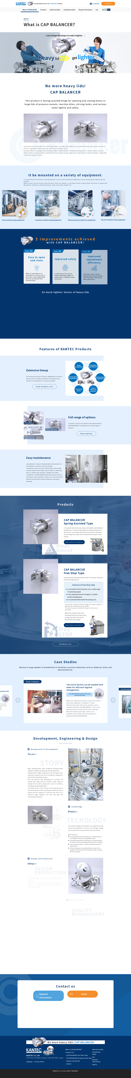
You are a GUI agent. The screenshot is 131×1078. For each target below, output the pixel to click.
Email (78, 994)
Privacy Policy (39, 1062)
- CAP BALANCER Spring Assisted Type (79, 1058)
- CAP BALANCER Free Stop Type (77, 1055)
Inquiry (108, 3)
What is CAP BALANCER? (74, 1049)
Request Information (85, 10)
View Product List (44, 386)
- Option (68, 1064)
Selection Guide (55, 10)
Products (43, 10)
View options (86, 433)
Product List (65, 644)
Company (95, 4)
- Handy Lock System (73, 1061)
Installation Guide (69, 10)
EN (109, 10)
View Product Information (74, 542)
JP (105, 10)
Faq (97, 10)
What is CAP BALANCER (30, 10)
